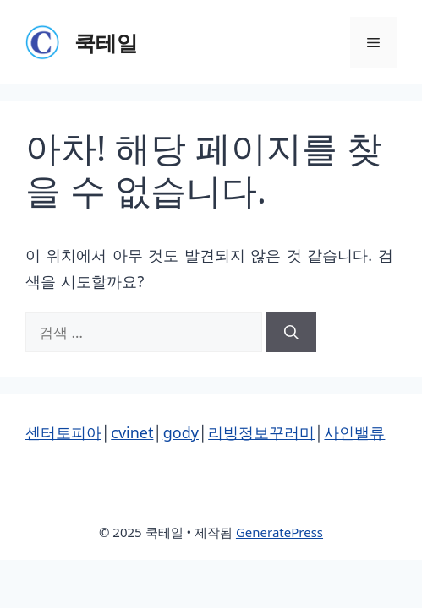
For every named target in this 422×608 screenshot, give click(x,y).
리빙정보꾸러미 (261, 432)
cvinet (132, 432)
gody (181, 432)
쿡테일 (106, 42)
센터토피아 (63, 432)
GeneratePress (279, 532)
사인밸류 (354, 432)
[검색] (291, 332)
